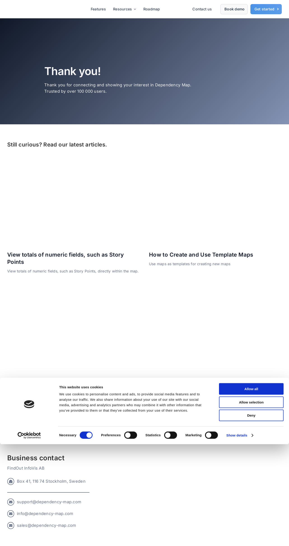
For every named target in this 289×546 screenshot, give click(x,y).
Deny (251, 517)
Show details (236, 537)
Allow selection (251, 504)
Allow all (251, 491)
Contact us (202, 9)
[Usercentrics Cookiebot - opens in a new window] (29, 537)
